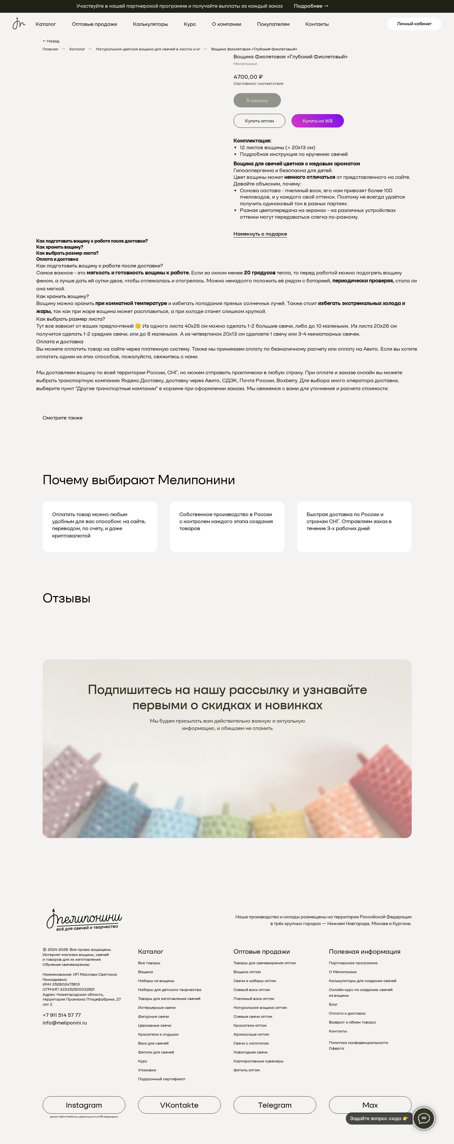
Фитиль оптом (247, 1070)
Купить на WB (318, 120)
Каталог (46, 24)
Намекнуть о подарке (260, 234)
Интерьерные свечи (157, 1007)
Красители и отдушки (158, 1034)
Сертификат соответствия (258, 83)
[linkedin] (371, 24)
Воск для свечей (153, 1043)
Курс (190, 24)
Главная (50, 49)
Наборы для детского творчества (169, 989)
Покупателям (273, 24)
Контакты (317, 24)
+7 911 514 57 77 (62, 1015)
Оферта (336, 1048)
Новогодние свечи (251, 1052)
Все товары (149, 963)
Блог (333, 1004)
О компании (226, 24)
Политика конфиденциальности (358, 1042)
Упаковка (147, 1070)
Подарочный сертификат (161, 1079)
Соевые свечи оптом (253, 1016)
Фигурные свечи (153, 1016)
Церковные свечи (154, 1025)
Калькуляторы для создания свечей (362, 981)
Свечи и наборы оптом (255, 981)
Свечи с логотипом (251, 1043)
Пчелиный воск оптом (254, 998)
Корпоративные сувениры (258, 1061)
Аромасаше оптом (251, 1034)
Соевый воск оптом (252, 989)
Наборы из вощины (156, 981)
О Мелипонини (343, 972)
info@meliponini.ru (65, 1023)
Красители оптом (250, 1025)
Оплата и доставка (347, 1013)
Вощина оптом (247, 972)
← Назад (51, 41)
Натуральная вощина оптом (260, 1007)
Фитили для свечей (156, 1052)
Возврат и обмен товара (352, 1022)
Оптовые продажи (94, 24)
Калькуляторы (150, 24)
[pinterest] (357, 24)
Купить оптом (259, 120)
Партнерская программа (353, 963)
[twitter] (343, 24)
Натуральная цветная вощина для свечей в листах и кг (148, 49)
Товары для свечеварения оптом (265, 963)
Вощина (145, 972)
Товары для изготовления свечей (169, 998)
